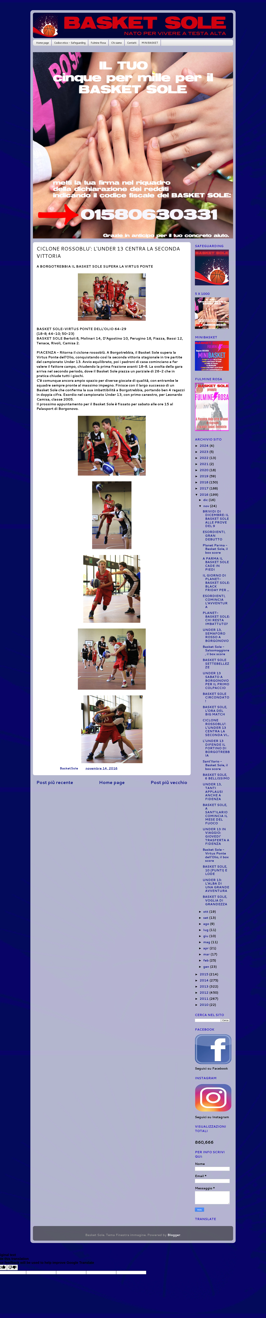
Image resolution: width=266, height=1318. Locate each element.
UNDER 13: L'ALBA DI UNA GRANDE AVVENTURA (216, 885)
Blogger (173, 1235)
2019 (204, 476)
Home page (42, 43)
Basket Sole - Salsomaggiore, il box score (216, 650)
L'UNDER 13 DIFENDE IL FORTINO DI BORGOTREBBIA (216, 748)
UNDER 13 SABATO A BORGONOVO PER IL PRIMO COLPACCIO (216, 680)
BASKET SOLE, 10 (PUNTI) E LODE (215, 870)
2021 (204, 464)
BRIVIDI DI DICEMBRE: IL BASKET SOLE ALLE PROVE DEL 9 (216, 518)
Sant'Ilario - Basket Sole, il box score (215, 765)
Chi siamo (116, 43)
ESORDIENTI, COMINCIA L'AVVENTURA (215, 601)
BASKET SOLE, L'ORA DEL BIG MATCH (215, 710)
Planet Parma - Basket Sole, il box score (215, 549)
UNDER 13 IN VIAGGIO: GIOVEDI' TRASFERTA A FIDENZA (216, 836)
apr (206, 948)
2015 (204, 974)
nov (206, 506)
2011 (204, 998)
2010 (204, 1004)
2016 (204, 494)
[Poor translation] (12, 1267)
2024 (205, 445)
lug (206, 930)
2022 (204, 458)
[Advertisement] (111, 814)
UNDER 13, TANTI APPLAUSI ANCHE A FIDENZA (213, 791)
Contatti (131, 43)
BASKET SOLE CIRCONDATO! (216, 697)
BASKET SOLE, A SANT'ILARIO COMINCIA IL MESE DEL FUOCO (215, 814)
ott (206, 911)
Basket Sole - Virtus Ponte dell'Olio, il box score (216, 855)
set (206, 917)
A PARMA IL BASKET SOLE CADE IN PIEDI (216, 564)
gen (206, 966)
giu (206, 936)
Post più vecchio (168, 782)
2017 (204, 488)
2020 (204, 470)
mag (207, 942)
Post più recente (54, 782)
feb (206, 960)
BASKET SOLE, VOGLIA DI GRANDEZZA (215, 900)
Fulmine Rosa (98, 43)
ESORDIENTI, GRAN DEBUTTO (214, 535)
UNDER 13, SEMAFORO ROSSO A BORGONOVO (216, 635)
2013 (204, 986)
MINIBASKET (150, 43)
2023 (204, 451)
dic (206, 500)
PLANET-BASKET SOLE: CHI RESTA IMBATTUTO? (216, 618)
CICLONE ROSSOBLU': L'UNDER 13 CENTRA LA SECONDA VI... (216, 727)
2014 (205, 980)
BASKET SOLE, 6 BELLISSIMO (216, 776)
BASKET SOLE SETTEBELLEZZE (216, 663)
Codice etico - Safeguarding (70, 43)
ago (206, 924)
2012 (204, 992)
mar (207, 954)
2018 (204, 482)
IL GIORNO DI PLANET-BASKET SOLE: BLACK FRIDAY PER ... (216, 582)
